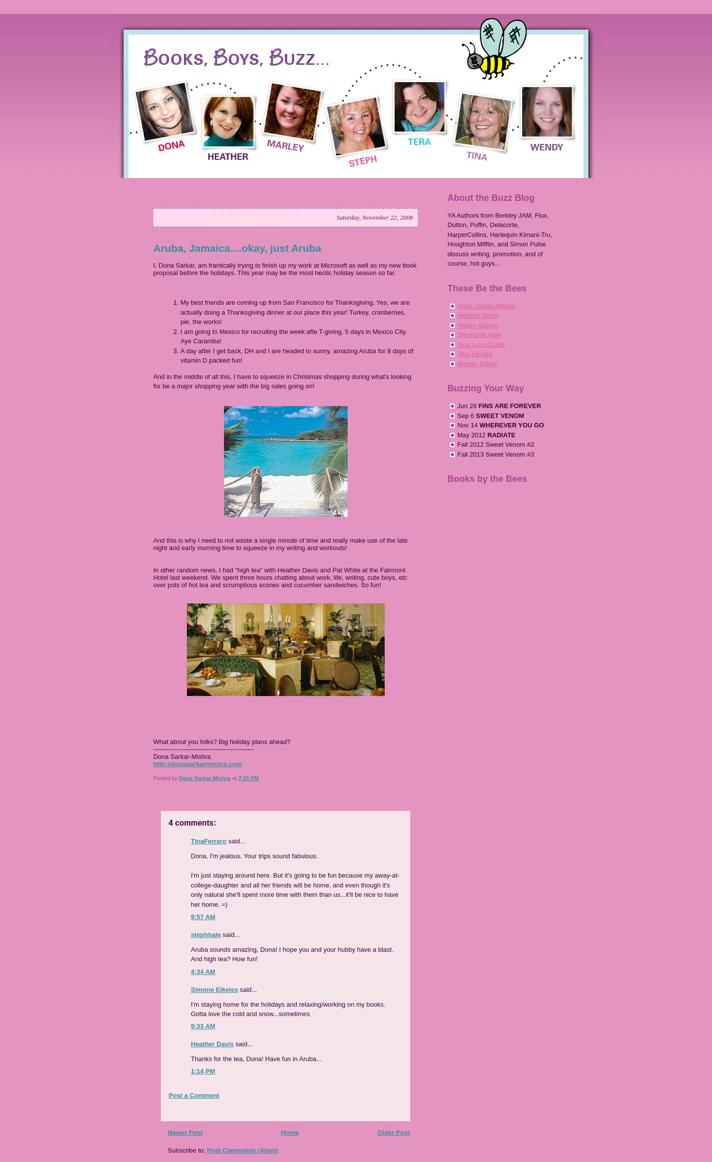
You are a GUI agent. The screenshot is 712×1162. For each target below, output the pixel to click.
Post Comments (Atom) (242, 1150)
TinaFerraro (208, 841)
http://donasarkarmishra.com (197, 764)
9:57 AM (203, 917)
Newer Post (185, 1132)
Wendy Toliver (477, 364)
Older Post (393, 1132)
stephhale (206, 934)
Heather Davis (212, 1044)
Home (290, 1132)
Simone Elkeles (214, 989)
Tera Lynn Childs (481, 344)
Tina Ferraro (474, 354)
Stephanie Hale (479, 334)
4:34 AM (203, 972)
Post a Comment (194, 1095)
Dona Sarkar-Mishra (486, 306)
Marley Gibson (478, 325)
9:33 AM (203, 1026)
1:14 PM (203, 1071)
